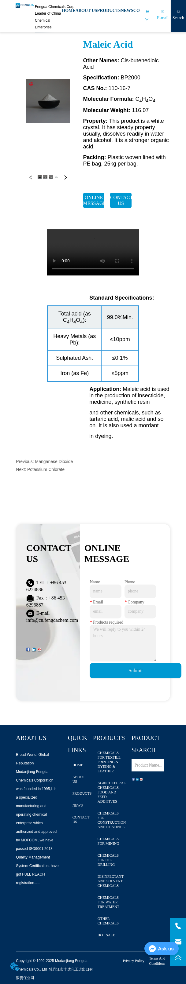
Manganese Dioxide (54, 461)
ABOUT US (86, 10)
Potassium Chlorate (46, 469)
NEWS (127, 10)
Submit (135, 670)
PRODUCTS (109, 10)
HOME (68, 10)
